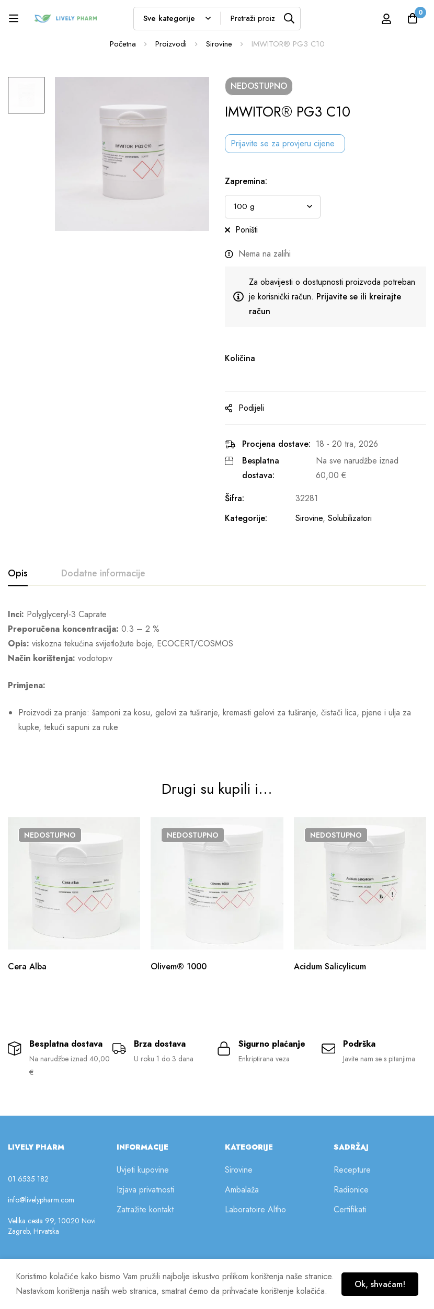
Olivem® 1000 (179, 966)
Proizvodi (171, 44)
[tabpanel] (217, 675)
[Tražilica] (289, 18)
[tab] (18, 573)
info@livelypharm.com (41, 1200)
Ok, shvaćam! (380, 1284)
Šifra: (234, 498)
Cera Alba (27, 966)
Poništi (246, 230)
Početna (123, 44)
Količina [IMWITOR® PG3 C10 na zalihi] (240, 358)
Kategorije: (246, 518)
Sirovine (219, 44)
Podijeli (251, 408)
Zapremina (246, 181)
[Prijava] (386, 18)
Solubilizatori (350, 518)
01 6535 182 (28, 1179)
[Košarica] (412, 18)
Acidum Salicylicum (330, 966)
